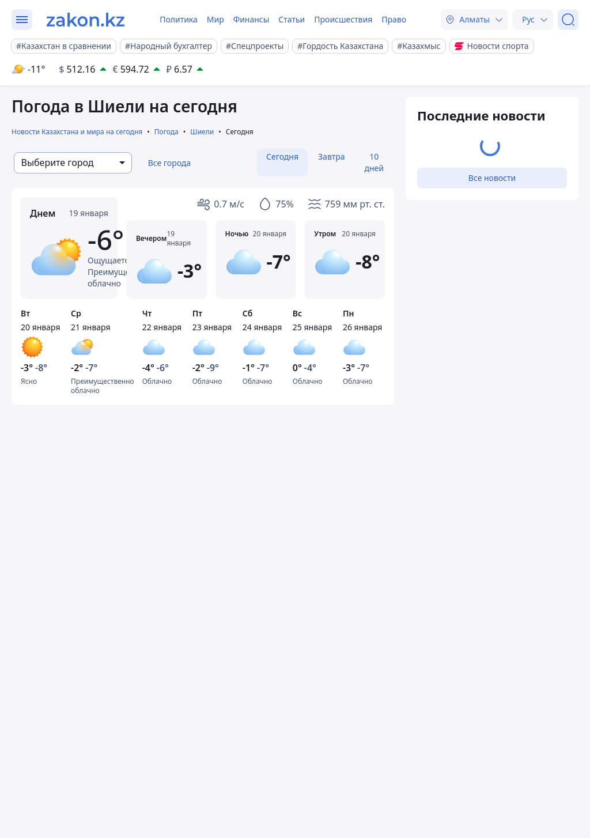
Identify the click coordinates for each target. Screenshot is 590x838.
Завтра (331, 156)
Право (393, 19)
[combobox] (73, 162)
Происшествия (343, 19)
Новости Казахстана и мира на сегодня (77, 132)
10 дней (374, 162)
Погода (166, 132)
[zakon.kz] (85, 20)
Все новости (492, 177)
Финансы (251, 19)
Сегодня (282, 156)
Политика (179, 19)
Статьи (291, 19)
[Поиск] (568, 19)
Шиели (202, 132)
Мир (215, 19)
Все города (169, 162)
